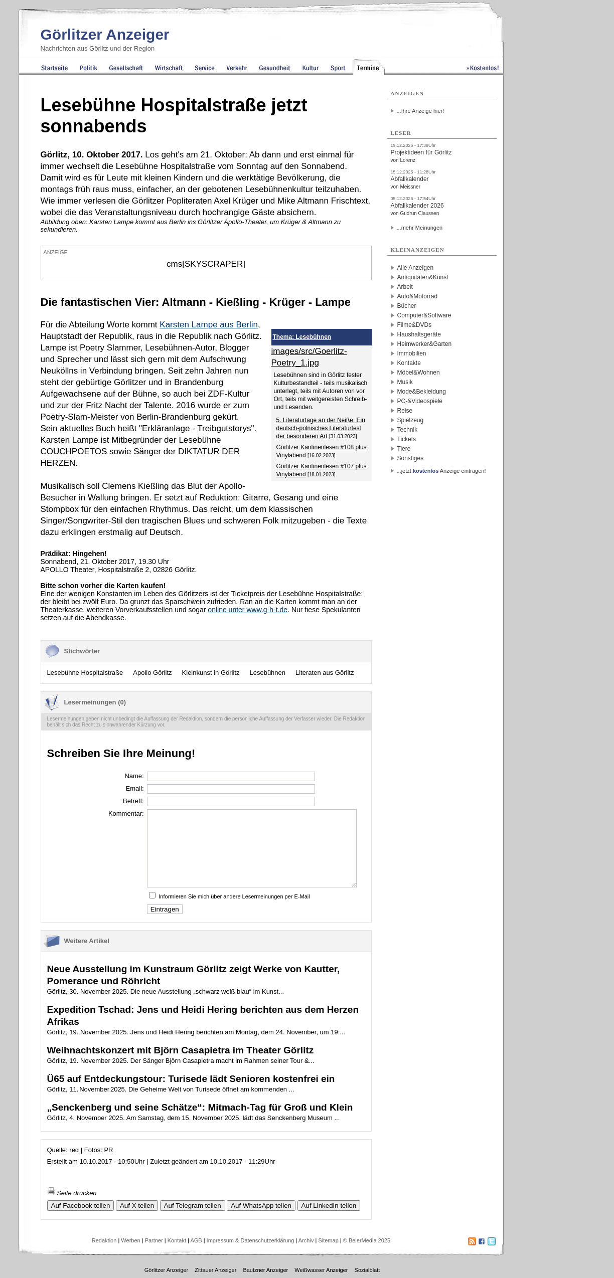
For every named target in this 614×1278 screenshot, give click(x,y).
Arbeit (405, 286)
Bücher (406, 305)
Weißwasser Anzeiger (321, 1270)
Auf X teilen (137, 1205)
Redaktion (104, 1240)
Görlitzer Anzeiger (105, 34)
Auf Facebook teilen (80, 1205)
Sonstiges (410, 458)
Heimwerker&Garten (424, 343)
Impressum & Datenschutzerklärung (250, 1240)
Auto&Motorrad (417, 296)
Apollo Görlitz (152, 672)
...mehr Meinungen (420, 227)
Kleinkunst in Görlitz (211, 672)
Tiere (404, 448)
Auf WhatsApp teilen (261, 1205)
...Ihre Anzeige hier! (420, 110)
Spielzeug (410, 420)
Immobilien (411, 353)
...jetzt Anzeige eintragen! (441, 470)
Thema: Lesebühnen (302, 336)
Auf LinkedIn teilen (329, 1205)
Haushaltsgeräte (419, 334)
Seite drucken (72, 1193)
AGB (196, 1240)
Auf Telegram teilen (192, 1205)
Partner (154, 1240)
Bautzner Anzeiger (265, 1270)
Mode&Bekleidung (421, 391)
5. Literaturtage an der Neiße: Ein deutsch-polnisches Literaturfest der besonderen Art (320, 428)
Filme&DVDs (414, 324)
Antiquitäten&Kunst (422, 277)
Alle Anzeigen (415, 267)
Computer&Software (424, 315)
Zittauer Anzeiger (215, 1270)
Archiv (306, 1240)
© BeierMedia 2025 (366, 1240)
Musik (405, 382)
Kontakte (409, 363)
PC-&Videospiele (420, 401)
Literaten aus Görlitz (324, 672)
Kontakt (177, 1240)
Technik (407, 429)
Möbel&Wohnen (418, 372)
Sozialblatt (367, 1270)
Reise (405, 410)
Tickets (406, 439)
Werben (130, 1240)
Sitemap (328, 1240)
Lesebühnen (267, 672)
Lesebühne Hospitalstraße (85, 672)
